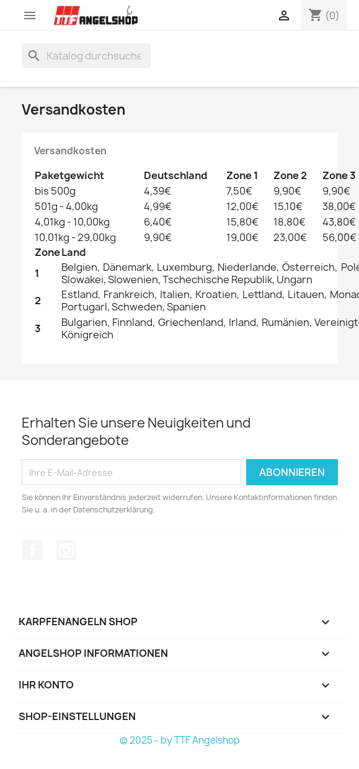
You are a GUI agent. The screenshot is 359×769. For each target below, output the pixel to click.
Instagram (66, 550)
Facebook (33, 550)
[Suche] (86, 55)
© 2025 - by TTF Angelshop (180, 740)
